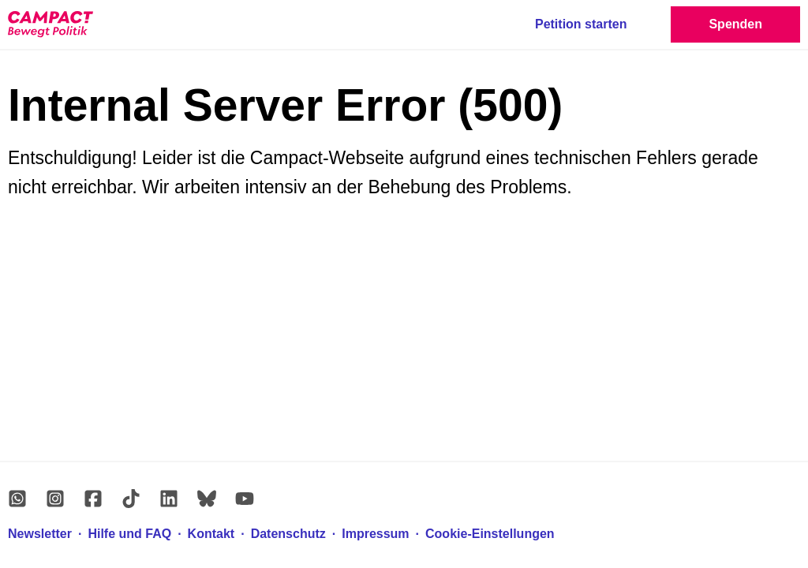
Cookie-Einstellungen (490, 533)
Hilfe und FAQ (129, 533)
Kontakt (211, 533)
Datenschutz (288, 533)
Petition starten (581, 24)
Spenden (735, 24)
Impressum (375, 533)
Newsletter (40, 533)
